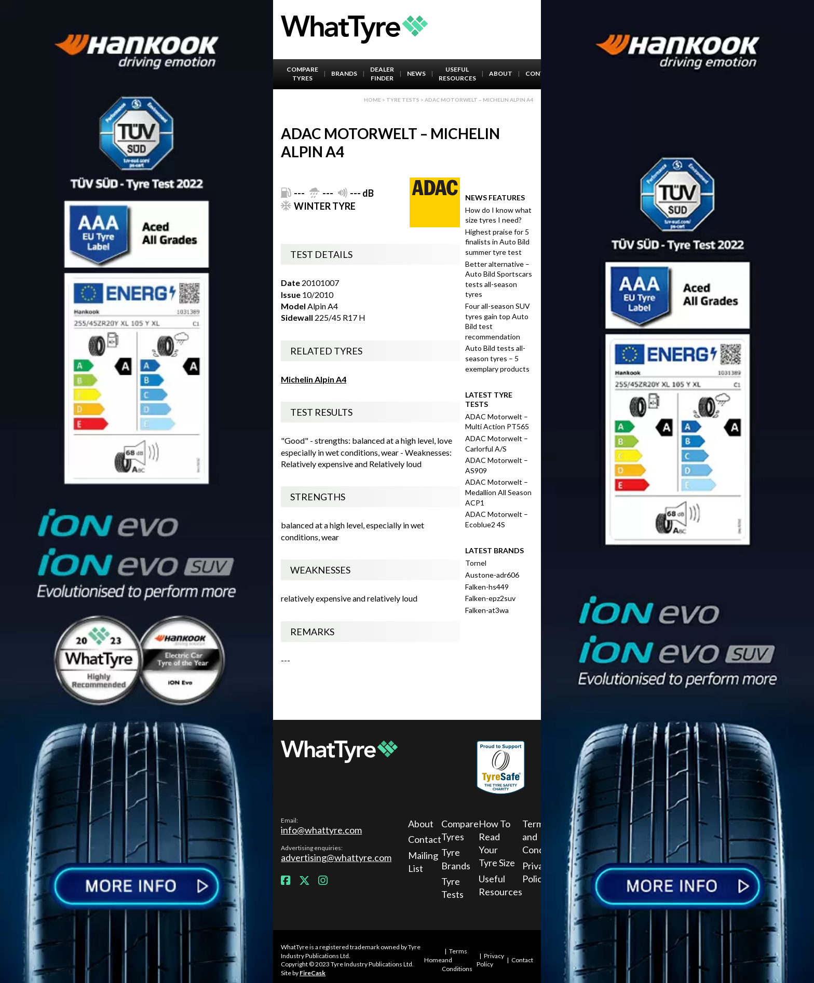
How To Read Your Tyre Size (497, 843)
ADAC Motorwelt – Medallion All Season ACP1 (498, 492)
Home (372, 100)
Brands (344, 73)
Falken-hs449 (487, 586)
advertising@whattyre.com (336, 857)
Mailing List (423, 862)
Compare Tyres (302, 73)
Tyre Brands (455, 859)
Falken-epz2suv (490, 598)
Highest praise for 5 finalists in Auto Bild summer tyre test (497, 241)
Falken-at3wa (487, 610)
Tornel (475, 562)
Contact (423, 839)
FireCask (312, 973)
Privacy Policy (490, 960)
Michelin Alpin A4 (313, 379)
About (500, 73)
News (416, 73)
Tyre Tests (402, 100)
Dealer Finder (382, 73)
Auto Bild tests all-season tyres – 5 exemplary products (497, 358)
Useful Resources (457, 73)
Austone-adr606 (492, 574)
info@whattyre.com (321, 830)
